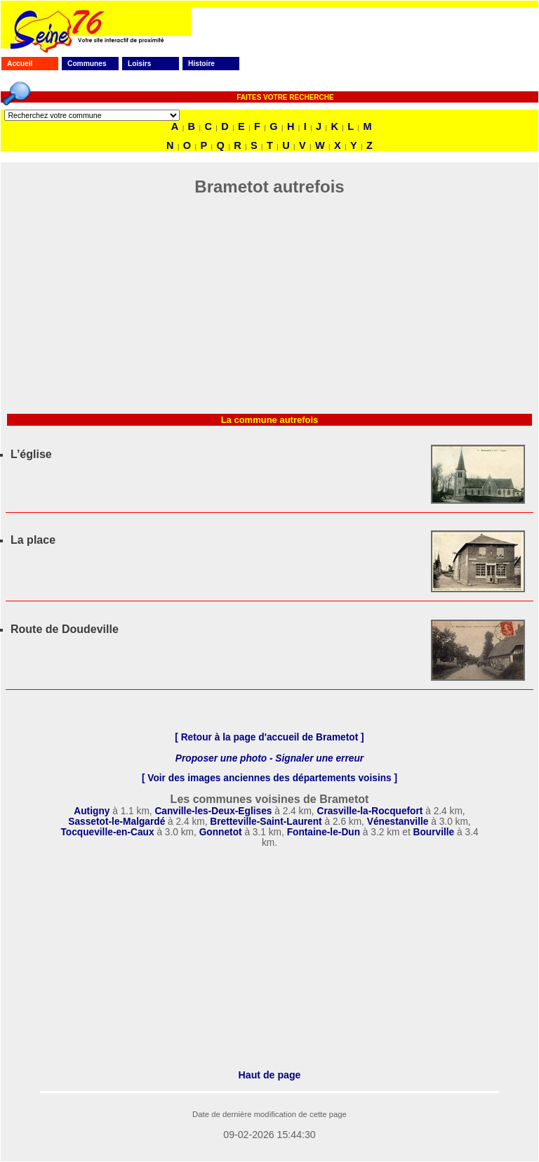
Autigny (93, 811)
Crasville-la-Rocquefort (369, 811)
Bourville (434, 832)
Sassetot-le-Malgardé (116, 821)
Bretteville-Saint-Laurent (265, 821)
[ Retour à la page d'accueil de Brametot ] (269, 737)
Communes (87, 63)
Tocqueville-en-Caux (107, 832)
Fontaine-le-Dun (323, 832)
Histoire (201, 63)
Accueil (19, 63)
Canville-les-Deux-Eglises (213, 811)
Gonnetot (220, 832)
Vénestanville (398, 821)
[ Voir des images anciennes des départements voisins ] (269, 778)
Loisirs (140, 63)
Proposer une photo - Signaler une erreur (269, 758)
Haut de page (270, 1075)
